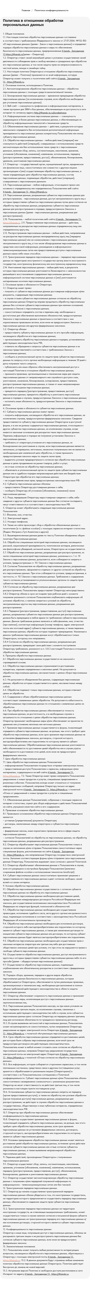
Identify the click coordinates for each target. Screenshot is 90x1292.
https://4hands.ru (11, 222)
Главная (26, 10)
